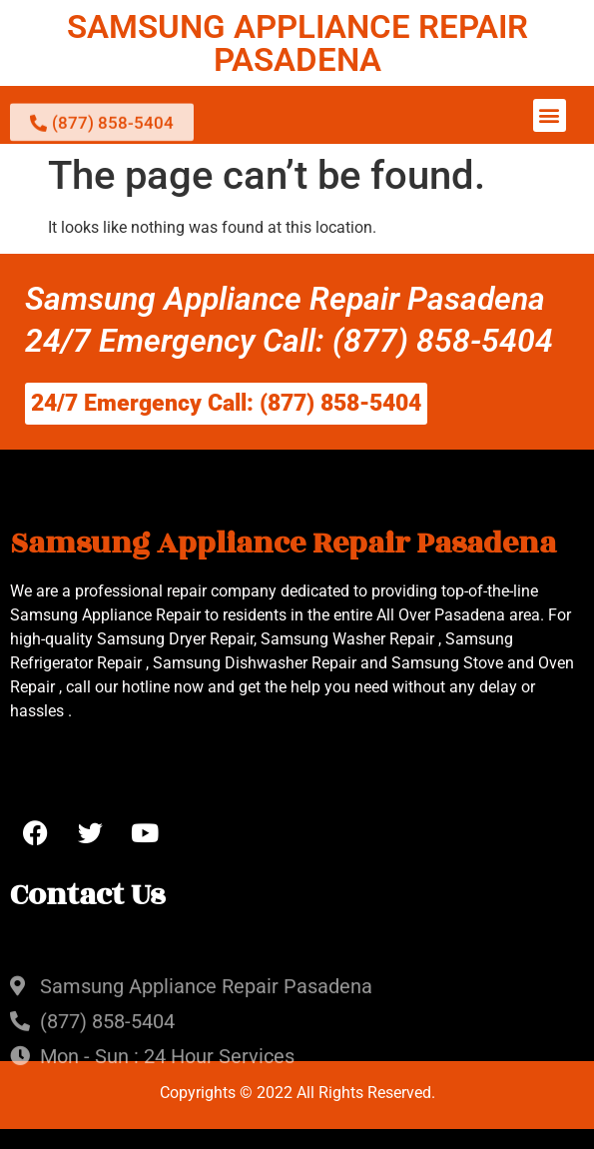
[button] (549, 115)
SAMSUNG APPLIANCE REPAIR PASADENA (297, 43)
